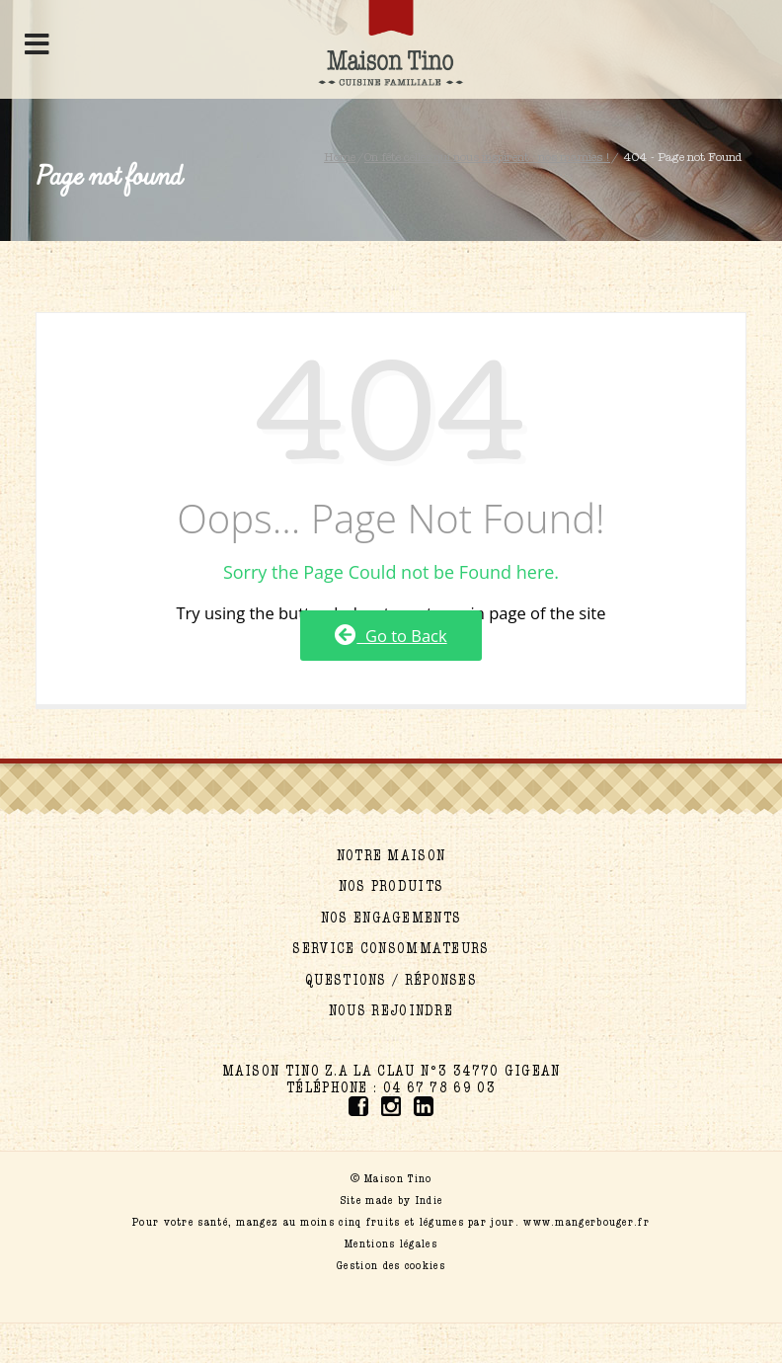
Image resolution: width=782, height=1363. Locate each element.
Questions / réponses (391, 980)
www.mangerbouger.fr (586, 1222)
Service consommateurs (390, 948)
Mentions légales (391, 1243)
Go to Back (390, 635)
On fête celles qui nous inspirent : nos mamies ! (487, 157)
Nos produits (391, 886)
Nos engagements (391, 918)
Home (339, 157)
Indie (429, 1200)
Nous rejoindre (391, 1010)
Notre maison (391, 855)
